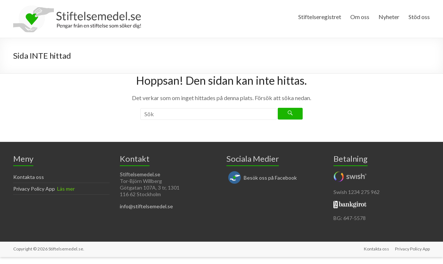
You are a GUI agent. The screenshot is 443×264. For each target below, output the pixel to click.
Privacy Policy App (34, 189)
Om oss (359, 16)
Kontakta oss (28, 177)
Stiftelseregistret (319, 16)
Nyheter (389, 16)
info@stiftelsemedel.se (146, 206)
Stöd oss (419, 16)
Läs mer (66, 189)
